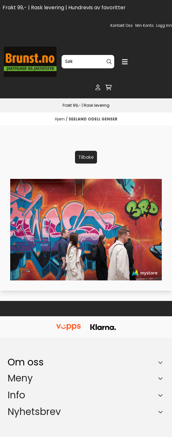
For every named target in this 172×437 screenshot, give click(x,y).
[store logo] (30, 62)
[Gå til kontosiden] (98, 87)
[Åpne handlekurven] (108, 87)
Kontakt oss (121, 25)
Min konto (144, 25)
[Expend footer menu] (162, 378)
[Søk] (88, 61)
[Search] (109, 61)
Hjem (60, 119)
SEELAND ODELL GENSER (93, 119)
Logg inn (164, 25)
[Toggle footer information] (161, 362)
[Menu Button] (124, 62)
